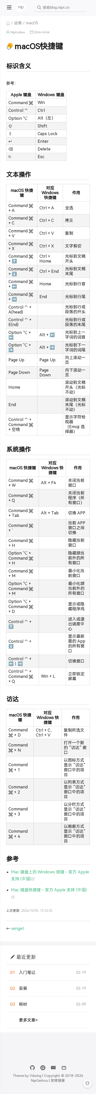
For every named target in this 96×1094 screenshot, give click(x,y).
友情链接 (58, 1080)
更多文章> (28, 1020)
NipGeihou (17, 32)
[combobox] (60, 7)
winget (17, 928)
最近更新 (26, 956)
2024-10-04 (41, 32)
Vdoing (35, 1076)
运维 (18, 23)
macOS (32, 23)
